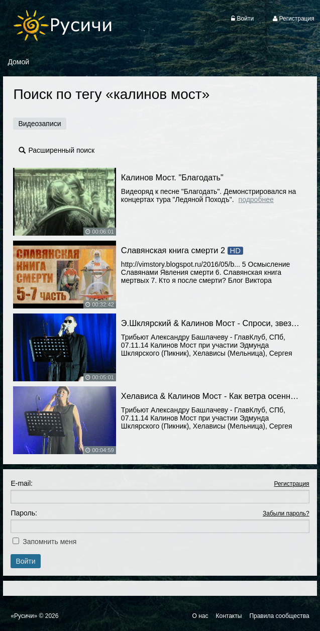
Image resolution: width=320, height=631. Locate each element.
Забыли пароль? (286, 513)
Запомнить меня (49, 542)
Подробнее (256, 199)
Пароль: (24, 513)
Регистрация (291, 483)
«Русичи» (24, 615)
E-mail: (22, 483)
